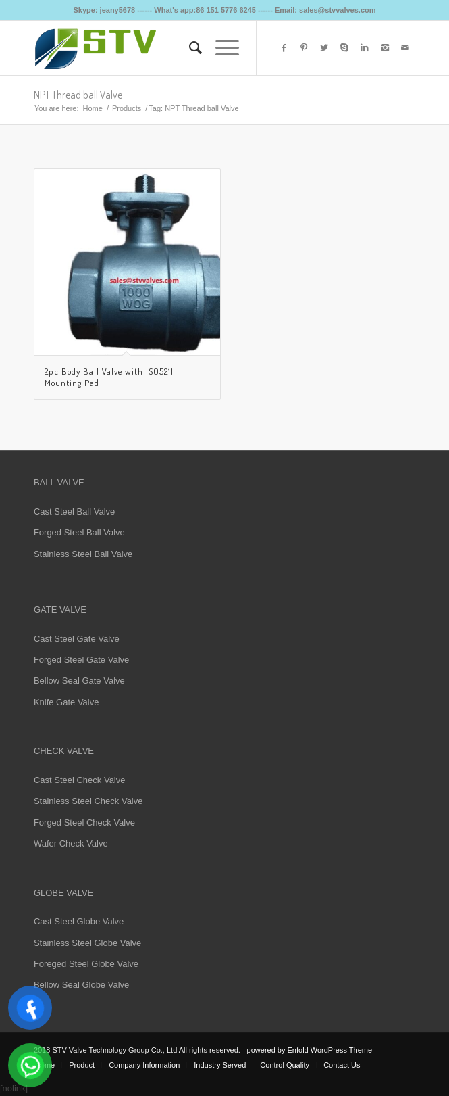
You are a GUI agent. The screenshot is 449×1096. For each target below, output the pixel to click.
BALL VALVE (59, 482)
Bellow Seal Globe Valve (81, 985)
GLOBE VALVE (63, 893)
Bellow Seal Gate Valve (79, 680)
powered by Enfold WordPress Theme (309, 1050)
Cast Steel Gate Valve (77, 639)
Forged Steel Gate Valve (81, 659)
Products (126, 108)
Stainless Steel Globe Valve (87, 943)
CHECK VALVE (64, 751)
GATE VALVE (60, 609)
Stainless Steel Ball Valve (83, 554)
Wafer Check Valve (71, 843)
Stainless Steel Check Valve (88, 801)
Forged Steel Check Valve (84, 822)
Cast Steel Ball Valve (74, 511)
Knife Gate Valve (66, 702)
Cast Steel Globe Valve (79, 921)
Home (93, 108)
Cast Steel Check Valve (80, 780)
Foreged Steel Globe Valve (86, 964)
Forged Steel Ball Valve (79, 532)
